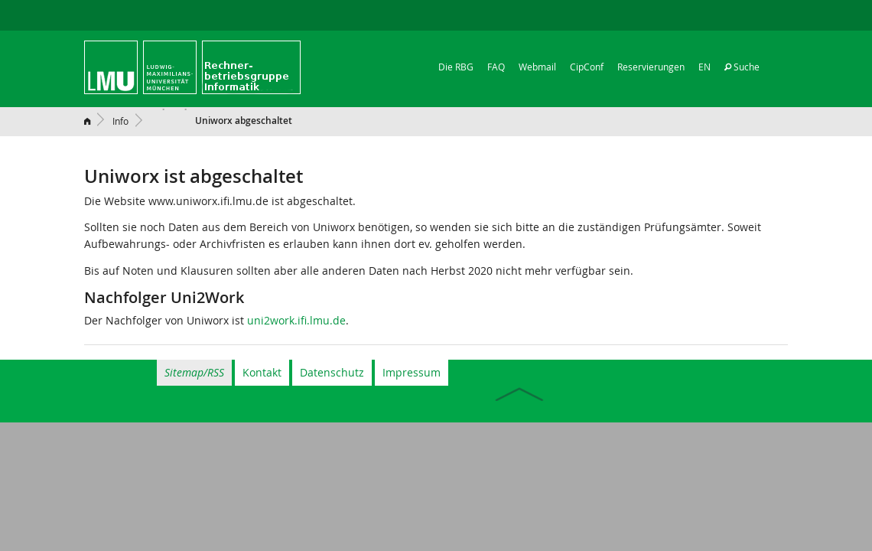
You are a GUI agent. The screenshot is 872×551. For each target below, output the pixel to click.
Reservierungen (651, 66)
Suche (742, 66)
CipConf (587, 66)
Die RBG (455, 66)
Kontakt (261, 372)
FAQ (496, 66)
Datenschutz (332, 372)
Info (120, 121)
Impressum (411, 372)
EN (704, 66)
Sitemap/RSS (194, 372)
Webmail (537, 66)
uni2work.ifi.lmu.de (296, 320)
